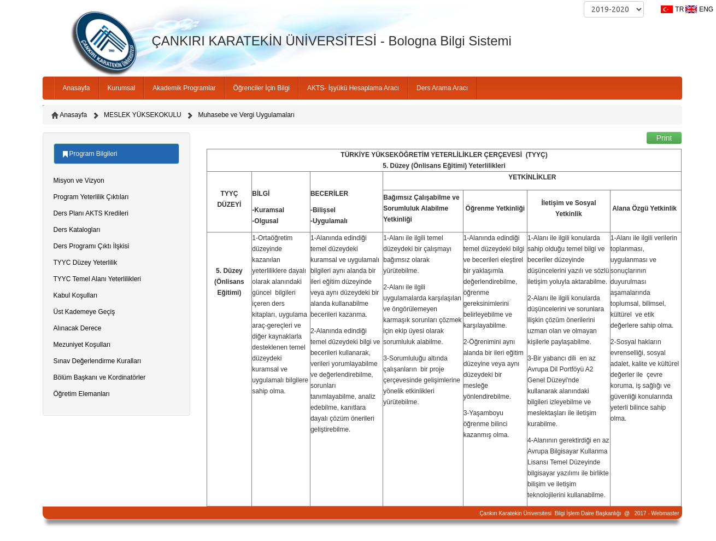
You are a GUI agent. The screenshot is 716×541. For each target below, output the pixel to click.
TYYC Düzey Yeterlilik (86, 262)
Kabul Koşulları (76, 295)
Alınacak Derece (78, 328)
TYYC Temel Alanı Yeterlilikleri (98, 279)
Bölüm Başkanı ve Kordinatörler (100, 377)
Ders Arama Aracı (442, 88)
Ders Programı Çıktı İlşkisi (92, 246)
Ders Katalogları (77, 230)
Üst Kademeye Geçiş (84, 312)
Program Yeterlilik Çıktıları (91, 197)
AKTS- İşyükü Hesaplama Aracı (353, 88)
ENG (706, 9)
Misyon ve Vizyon (79, 180)
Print (664, 137)
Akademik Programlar (183, 88)
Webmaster (665, 513)
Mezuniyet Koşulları (82, 344)
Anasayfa (76, 88)
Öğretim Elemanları (82, 394)
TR (679, 9)
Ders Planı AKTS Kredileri (91, 213)
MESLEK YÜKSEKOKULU (142, 115)
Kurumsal (122, 88)
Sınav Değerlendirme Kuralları (98, 361)
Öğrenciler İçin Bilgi (261, 88)
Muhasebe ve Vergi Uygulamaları (246, 115)
